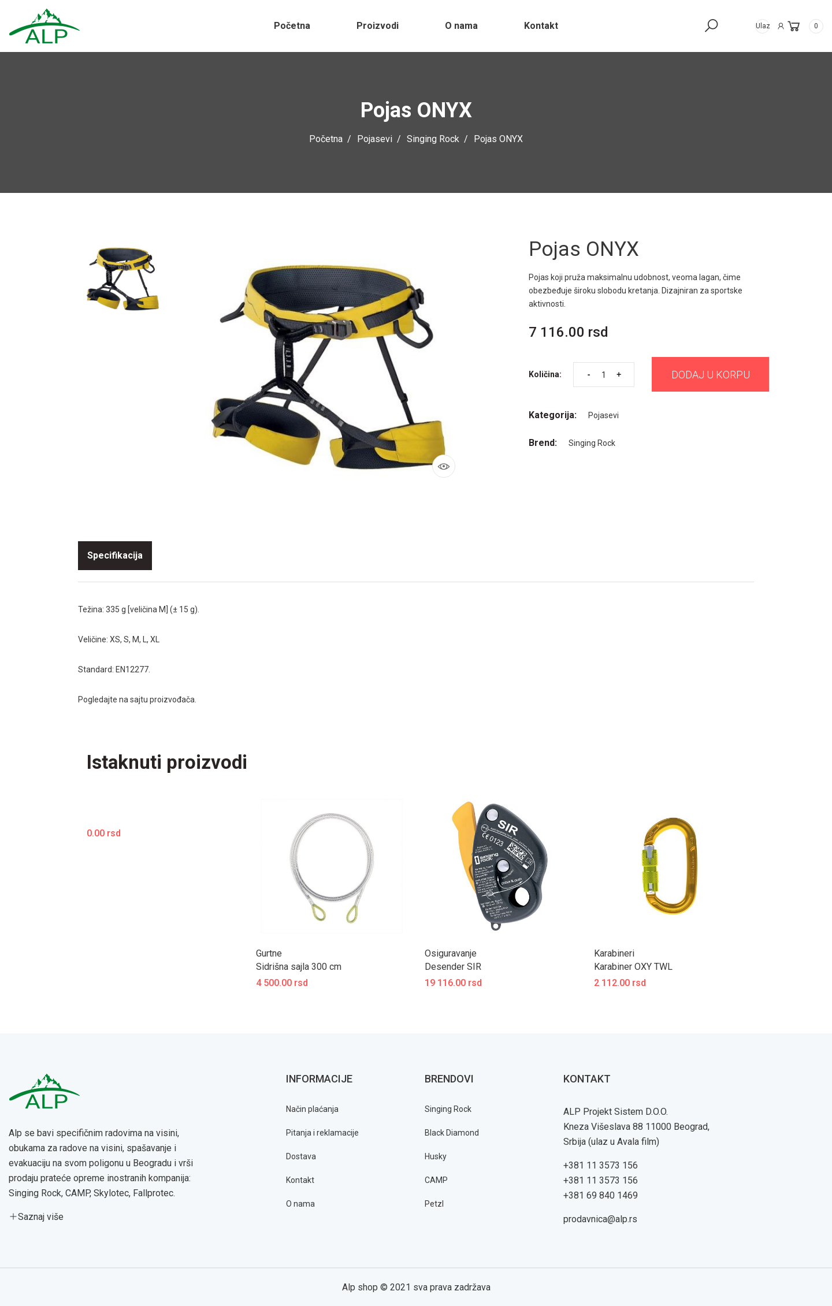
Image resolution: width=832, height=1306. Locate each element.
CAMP (436, 1179)
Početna (326, 138)
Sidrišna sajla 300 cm (298, 966)
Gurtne (269, 953)
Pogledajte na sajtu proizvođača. (137, 699)
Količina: (545, 377)
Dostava (301, 1155)
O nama (300, 1203)
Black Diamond (452, 1132)
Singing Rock (433, 138)
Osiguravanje (451, 953)
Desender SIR (453, 966)
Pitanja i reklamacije (322, 1132)
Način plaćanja (312, 1108)
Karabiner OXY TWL (633, 966)
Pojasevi (374, 138)
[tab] (115, 555)
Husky (436, 1155)
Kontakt (300, 1179)
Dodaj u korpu (714, 377)
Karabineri (614, 953)
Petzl (434, 1203)
